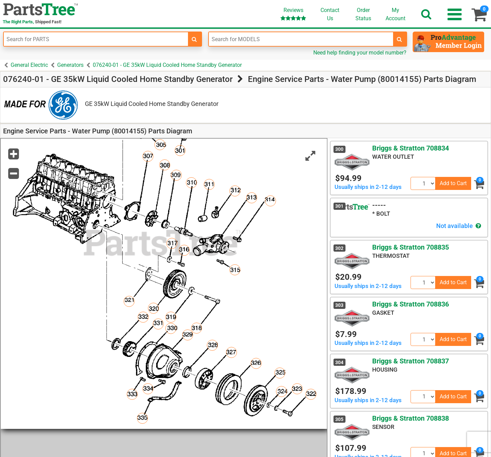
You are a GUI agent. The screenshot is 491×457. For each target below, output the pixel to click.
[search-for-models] (399, 39)
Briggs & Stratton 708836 (410, 304)
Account (395, 14)
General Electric (29, 65)
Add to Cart (453, 183)
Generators (70, 65)
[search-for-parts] (194, 39)
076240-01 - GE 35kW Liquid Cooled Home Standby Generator (167, 65)
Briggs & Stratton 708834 (410, 148)
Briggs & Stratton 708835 (410, 247)
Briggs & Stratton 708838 (410, 418)
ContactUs (329, 14)
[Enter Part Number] (96, 39)
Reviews (293, 14)
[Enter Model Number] (301, 39)
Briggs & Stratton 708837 (410, 361)
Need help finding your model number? (359, 52)
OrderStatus (363, 14)
